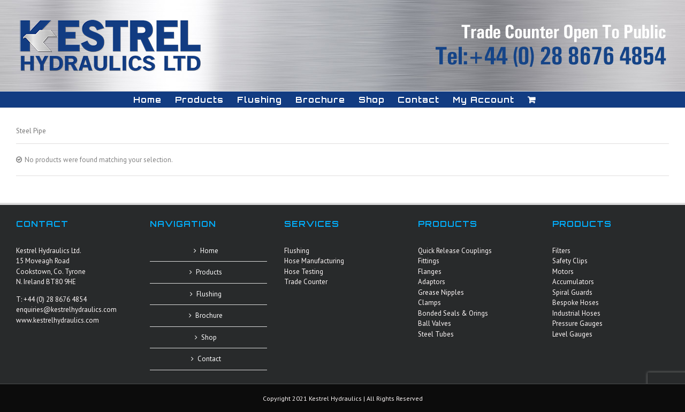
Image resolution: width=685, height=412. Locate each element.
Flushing (209, 294)
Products (209, 272)
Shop (209, 337)
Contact (209, 358)
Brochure (209, 315)
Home (209, 250)
